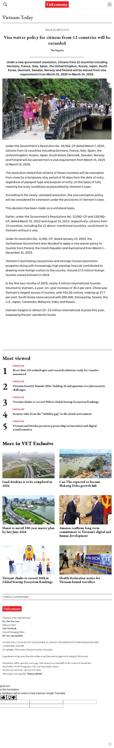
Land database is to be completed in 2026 (27, 484)
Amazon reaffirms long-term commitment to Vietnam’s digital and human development (85, 532)
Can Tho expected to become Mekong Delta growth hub (79, 484)
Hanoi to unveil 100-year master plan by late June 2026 (28, 530)
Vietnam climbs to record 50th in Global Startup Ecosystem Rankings (56, 402)
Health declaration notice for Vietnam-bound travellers (79, 580)
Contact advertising (15, 596)
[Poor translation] (12, 697)
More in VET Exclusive (27, 443)
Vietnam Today (17, 17)
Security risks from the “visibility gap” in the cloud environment (52, 414)
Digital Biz (19, 365)
